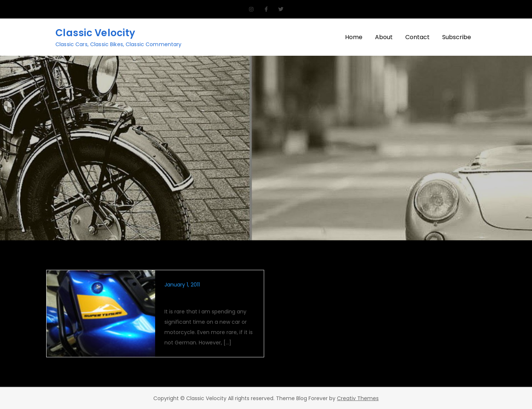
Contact (417, 37)
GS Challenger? (190, 297)
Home (353, 37)
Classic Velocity (95, 32)
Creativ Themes (358, 398)
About (384, 37)
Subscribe (456, 37)
